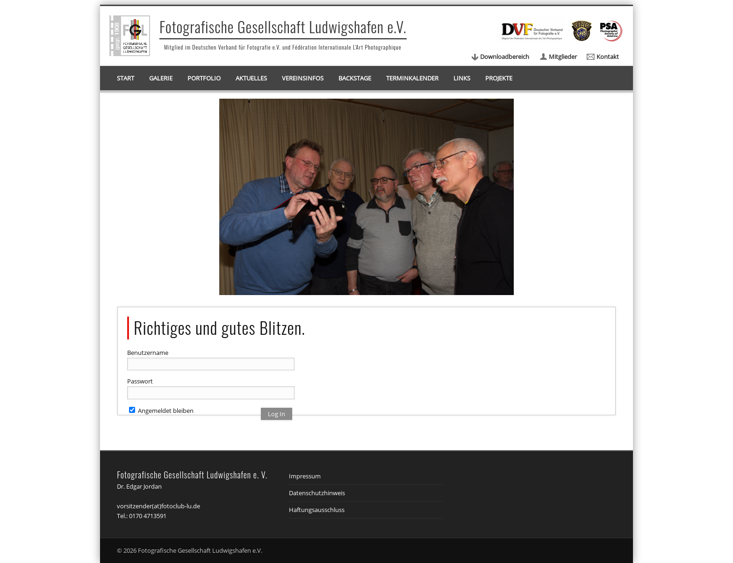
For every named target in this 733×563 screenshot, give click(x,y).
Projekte (498, 78)
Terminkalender (412, 78)
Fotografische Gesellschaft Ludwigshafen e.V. (283, 26)
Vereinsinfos (302, 78)
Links (461, 78)
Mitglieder (563, 56)
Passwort (140, 381)
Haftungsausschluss (317, 509)
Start (125, 78)
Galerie (160, 78)
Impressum (305, 476)
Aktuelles (251, 78)
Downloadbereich (504, 56)
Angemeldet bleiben (161, 410)
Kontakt (607, 56)
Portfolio (204, 78)
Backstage (354, 78)
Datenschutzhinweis (317, 493)
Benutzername (147, 352)
